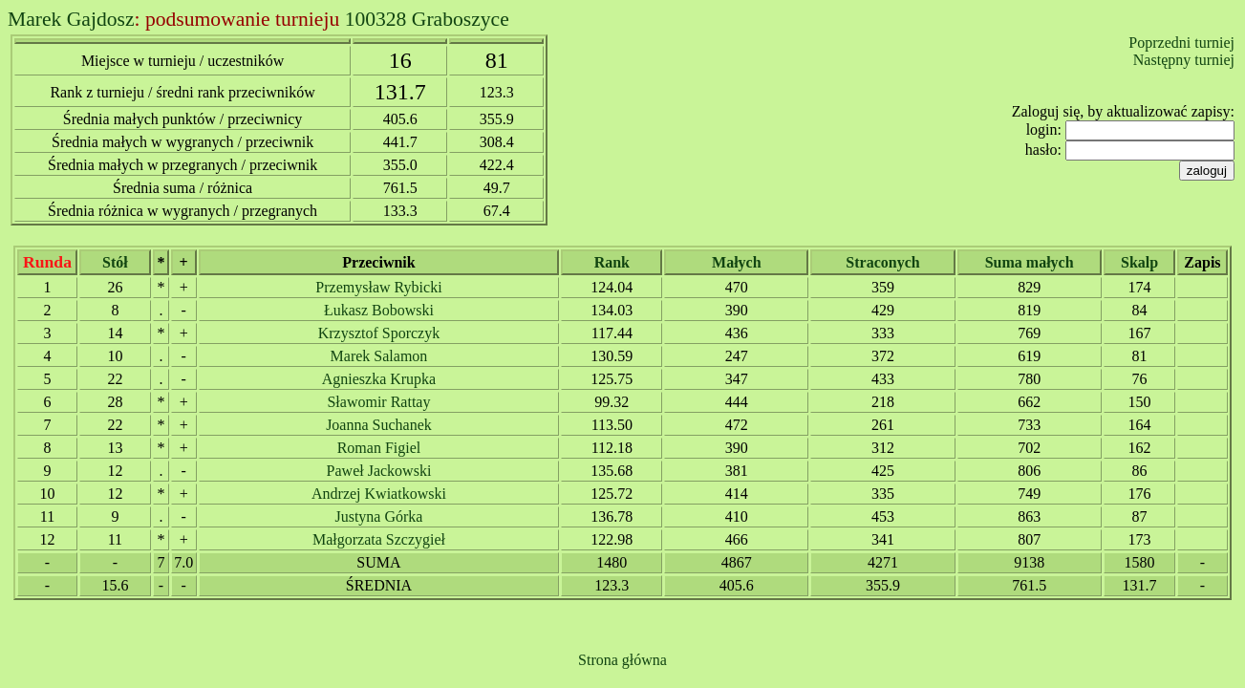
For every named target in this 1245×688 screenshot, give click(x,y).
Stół (115, 262)
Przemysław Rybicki (378, 287)
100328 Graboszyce (427, 19)
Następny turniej (1183, 60)
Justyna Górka (378, 516)
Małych (737, 262)
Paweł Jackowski (379, 470)
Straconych (882, 262)
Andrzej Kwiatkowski (378, 493)
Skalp (1139, 262)
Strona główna (622, 660)
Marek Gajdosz (71, 19)
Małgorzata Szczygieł (378, 539)
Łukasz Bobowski (379, 310)
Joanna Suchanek (379, 425)
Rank (612, 262)
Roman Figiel (379, 448)
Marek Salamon (379, 356)
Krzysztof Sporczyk (379, 333)
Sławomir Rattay (378, 402)
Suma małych (1029, 262)
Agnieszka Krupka (379, 379)
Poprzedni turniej (1181, 42)
